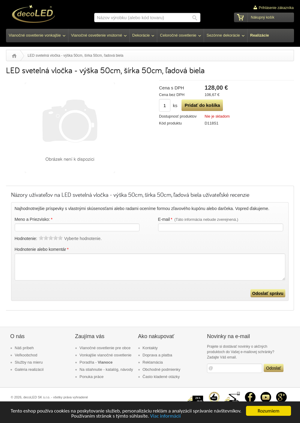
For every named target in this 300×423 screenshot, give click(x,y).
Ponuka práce (92, 376)
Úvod (14, 56)
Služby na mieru (29, 362)
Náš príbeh (24, 348)
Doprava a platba (157, 355)
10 (60, 238)
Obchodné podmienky (161, 369)
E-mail (198, 219)
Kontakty (150, 348)
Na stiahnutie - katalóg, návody (106, 369)
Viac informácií (165, 416)
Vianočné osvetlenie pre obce (105, 348)
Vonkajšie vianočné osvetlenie (105, 355)
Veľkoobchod (26, 355)
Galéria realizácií (29, 369)
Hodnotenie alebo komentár (42, 249)
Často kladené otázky (161, 376)
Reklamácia (152, 362)
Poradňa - (96, 362)
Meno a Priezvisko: (34, 219)
